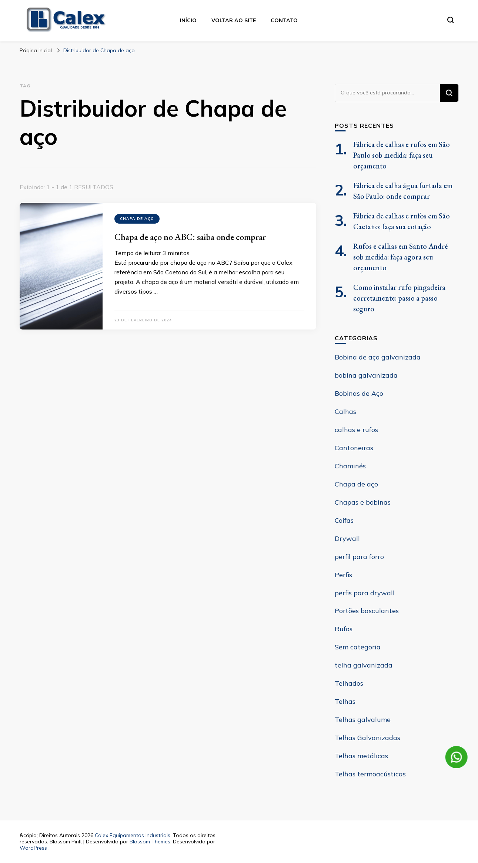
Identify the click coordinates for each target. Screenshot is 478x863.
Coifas (344, 520)
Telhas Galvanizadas (367, 737)
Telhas (345, 701)
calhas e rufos (356, 429)
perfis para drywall (365, 593)
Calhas (345, 411)
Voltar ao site (233, 20)
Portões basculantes (367, 610)
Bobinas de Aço (359, 393)
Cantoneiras (354, 448)
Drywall (347, 538)
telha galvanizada (363, 665)
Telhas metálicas (361, 756)
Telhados (349, 683)
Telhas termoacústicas (370, 774)
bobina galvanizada (366, 375)
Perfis (343, 575)
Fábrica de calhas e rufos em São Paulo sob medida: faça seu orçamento (401, 155)
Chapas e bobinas (363, 502)
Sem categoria (358, 647)
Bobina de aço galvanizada (378, 357)
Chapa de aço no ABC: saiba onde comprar (190, 236)
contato (284, 20)
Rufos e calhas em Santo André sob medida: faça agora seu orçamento (400, 256)
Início (188, 20)
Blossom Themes (150, 841)
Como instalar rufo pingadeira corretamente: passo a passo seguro (399, 298)
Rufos (343, 629)
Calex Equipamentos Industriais (132, 835)
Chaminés (350, 466)
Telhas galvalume (363, 719)
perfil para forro (359, 556)
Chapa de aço (137, 218)
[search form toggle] (450, 20)
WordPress (33, 847)
